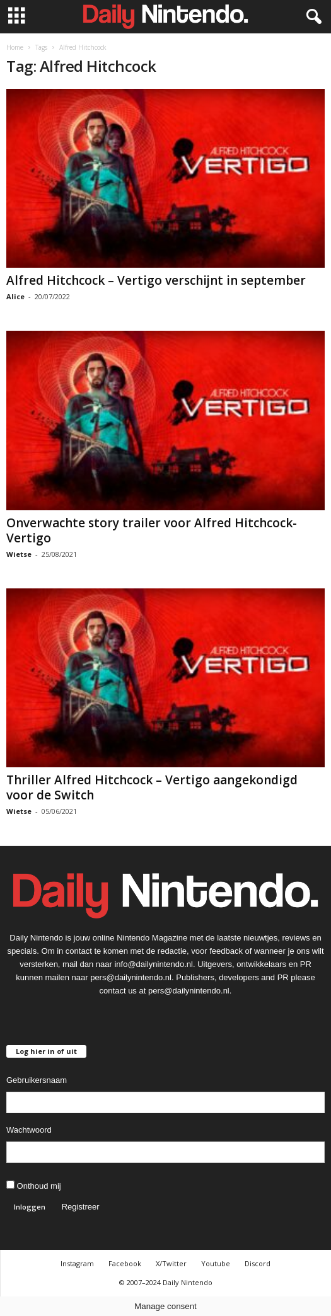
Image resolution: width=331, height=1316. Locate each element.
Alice (15, 296)
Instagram (77, 1263)
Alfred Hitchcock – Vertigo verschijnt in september (156, 280)
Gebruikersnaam (36, 1080)
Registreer (81, 1206)
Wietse (19, 554)
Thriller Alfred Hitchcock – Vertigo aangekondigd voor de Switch (152, 787)
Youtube (215, 1263)
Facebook (124, 1263)
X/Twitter (171, 1263)
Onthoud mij (33, 1186)
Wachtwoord (29, 1130)
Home (14, 47)
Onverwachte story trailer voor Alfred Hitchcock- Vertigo (151, 530)
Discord (257, 1263)
